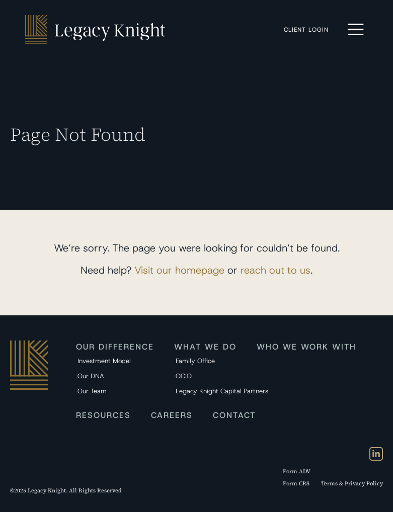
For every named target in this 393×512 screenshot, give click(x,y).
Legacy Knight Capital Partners (209, 391)
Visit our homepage (179, 270)
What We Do (205, 347)
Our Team (92, 391)
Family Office (195, 361)
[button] (356, 30)
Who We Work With (306, 347)
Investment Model (104, 361)
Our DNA (90, 376)
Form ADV (296, 471)
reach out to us (275, 270)
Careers (172, 415)
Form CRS (296, 483)
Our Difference (115, 347)
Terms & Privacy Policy (352, 483)
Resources (103, 415)
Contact (234, 415)
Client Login (309, 30)
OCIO (184, 376)
